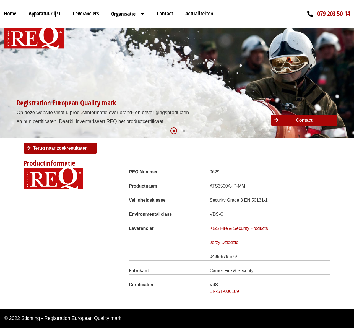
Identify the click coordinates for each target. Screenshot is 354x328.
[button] (173, 130)
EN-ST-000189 (224, 291)
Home (10, 13)
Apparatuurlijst (45, 13)
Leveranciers (86, 13)
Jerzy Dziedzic (224, 242)
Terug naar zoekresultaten (60, 148)
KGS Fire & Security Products (239, 228)
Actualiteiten (199, 13)
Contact (165, 13)
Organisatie (123, 13)
